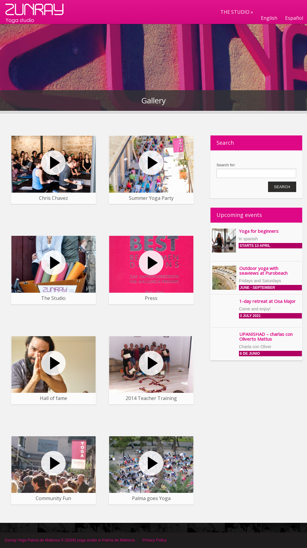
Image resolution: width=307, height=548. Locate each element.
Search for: (226, 165)
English (269, 18)
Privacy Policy (154, 540)
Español (294, 18)
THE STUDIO (236, 12)
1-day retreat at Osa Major (267, 301)
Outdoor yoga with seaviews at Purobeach (263, 270)
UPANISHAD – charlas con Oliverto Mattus (266, 336)
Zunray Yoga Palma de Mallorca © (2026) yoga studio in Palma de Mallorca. (70, 540)
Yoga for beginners (259, 231)
